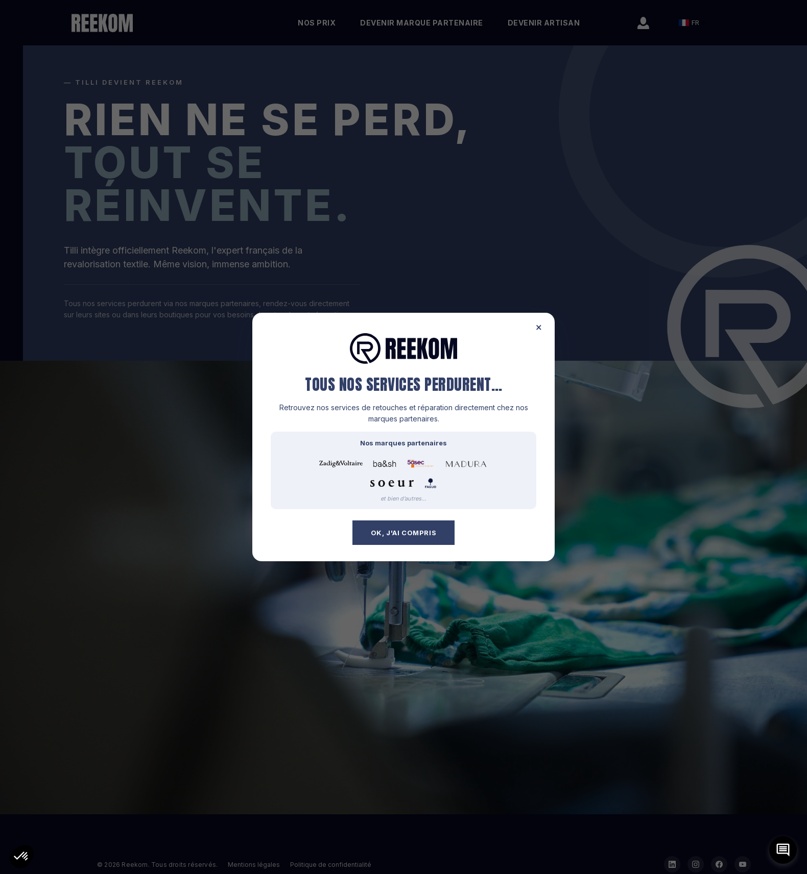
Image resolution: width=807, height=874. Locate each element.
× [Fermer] (539, 327)
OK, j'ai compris (404, 533)
